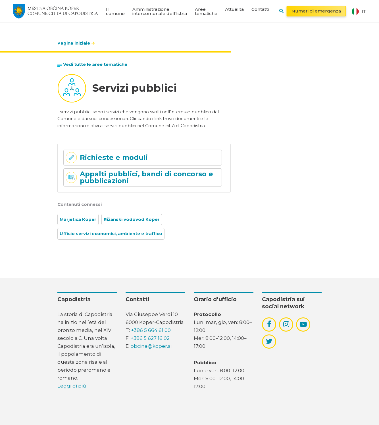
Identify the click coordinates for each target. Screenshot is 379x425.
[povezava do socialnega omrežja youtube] (303, 324)
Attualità (234, 9)
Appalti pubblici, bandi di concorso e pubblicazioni (146, 177)
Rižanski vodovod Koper (132, 219)
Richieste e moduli (114, 157)
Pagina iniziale (73, 43)
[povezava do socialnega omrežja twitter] (269, 341)
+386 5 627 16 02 (150, 338)
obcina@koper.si (151, 346)
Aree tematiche (206, 11)
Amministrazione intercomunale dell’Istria (159, 11)
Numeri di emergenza (316, 11)
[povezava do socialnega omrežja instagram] (286, 324)
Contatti (260, 9)
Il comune (115, 11)
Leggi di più (71, 386)
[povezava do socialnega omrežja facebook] (269, 324)
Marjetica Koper (78, 219)
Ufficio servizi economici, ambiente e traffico (111, 233)
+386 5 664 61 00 (151, 330)
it (359, 11)
